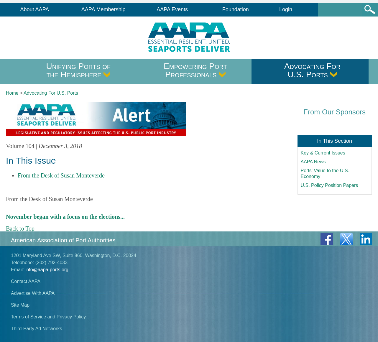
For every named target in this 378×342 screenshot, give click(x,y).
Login (285, 9)
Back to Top (20, 228)
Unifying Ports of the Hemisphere (78, 70)
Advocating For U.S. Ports (312, 70)
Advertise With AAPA (33, 293)
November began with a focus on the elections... (65, 216)
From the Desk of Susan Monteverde (61, 175)
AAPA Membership (103, 9)
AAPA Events (172, 9)
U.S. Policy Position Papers (329, 185)
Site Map (20, 305)
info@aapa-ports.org (46, 269)
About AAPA (34, 9)
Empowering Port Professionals (195, 70)
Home (12, 93)
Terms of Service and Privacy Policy (48, 316)
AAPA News (313, 161)
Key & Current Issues (323, 152)
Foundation (235, 9)
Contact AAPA (25, 281)
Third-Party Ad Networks (36, 328)
